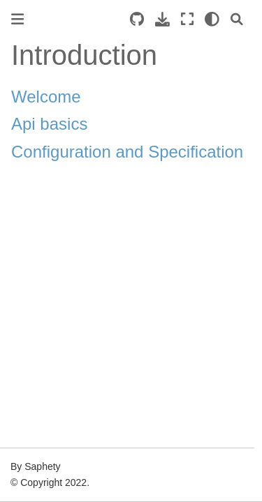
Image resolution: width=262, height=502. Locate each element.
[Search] (237, 19)
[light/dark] (212, 19)
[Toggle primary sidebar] (17, 19)
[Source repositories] (137, 19)
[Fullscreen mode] (187, 19)
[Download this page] (162, 19)
